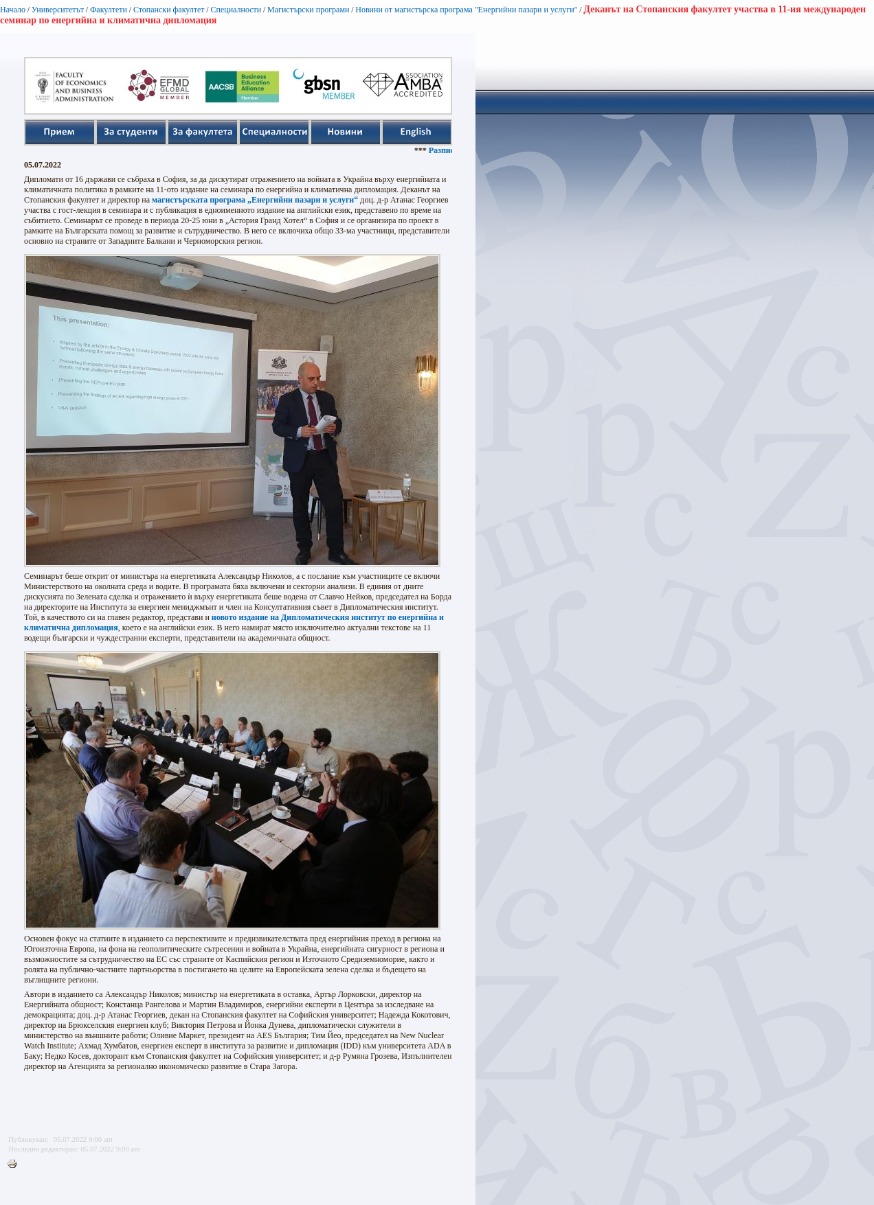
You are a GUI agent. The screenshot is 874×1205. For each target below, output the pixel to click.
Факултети (108, 9)
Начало (12, 9)
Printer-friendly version (16, 1164)
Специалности (235, 9)
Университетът (58, 9)
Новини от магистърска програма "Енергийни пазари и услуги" (466, 9)
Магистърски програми (308, 9)
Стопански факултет (169, 9)
